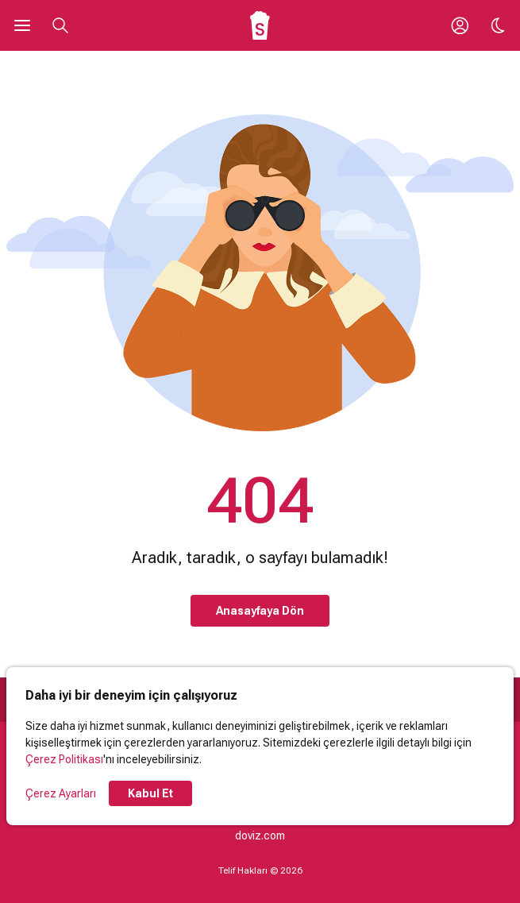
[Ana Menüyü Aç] (22, 25)
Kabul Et (150, 793)
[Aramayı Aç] (60, 25)
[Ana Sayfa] (260, 25)
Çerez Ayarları (60, 793)
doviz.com (260, 835)
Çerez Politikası (64, 759)
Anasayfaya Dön (260, 610)
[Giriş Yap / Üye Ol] (460, 25)
